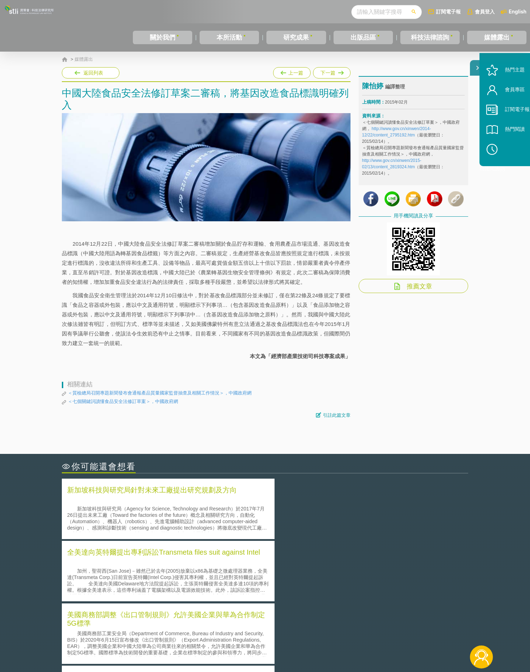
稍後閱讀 (509, 168)
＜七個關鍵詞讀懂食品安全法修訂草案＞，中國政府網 (123, 401)
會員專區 (506, 109)
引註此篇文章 (337, 415)
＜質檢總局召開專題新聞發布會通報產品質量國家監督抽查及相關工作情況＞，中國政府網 (160, 393)
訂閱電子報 (448, 11)
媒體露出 (497, 37)
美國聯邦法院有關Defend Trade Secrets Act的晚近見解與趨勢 (139, 575)
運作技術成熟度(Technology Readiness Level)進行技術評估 (137, 585)
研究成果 (296, 37)
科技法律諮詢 (430, 37)
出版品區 (363, 37)
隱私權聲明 (269, 633)
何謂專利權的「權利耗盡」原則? (308, 585)
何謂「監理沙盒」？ (294, 565)
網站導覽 (310, 643)
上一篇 (292, 71)
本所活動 (229, 37)
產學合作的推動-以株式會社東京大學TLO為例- (324, 595)
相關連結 (407, 633)
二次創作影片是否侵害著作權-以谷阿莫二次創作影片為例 (134, 565)
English (517, 11)
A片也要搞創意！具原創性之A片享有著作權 (321, 575)
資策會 (366, 633)
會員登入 (485, 11)
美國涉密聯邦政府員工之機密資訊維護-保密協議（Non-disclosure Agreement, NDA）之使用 (158, 595)
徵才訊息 (310, 633)
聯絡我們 (267, 643)
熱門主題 (506, 89)
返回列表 (93, 73)
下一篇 (332, 72)
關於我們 (162, 37)
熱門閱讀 (506, 149)
